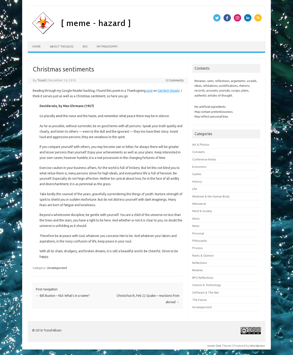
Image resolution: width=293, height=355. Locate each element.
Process (197, 248)
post (149, 90)
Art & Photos (200, 144)
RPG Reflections (202, 277)
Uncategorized (57, 267)
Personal (198, 233)
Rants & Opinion (203, 255)
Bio (85, 46)
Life (194, 188)
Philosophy (199, 240)
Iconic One (214, 345)
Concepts (198, 151)
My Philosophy (107, 46)
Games (196, 174)
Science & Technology (206, 285)
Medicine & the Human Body (210, 196)
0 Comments (175, 80)
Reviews (197, 270)
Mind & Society (202, 211)
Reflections (199, 262)
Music (196, 218)
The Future (199, 299)
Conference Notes (204, 159)
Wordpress (257, 345)
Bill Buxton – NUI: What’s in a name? (63, 295)
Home (36, 46)
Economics (199, 166)
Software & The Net (205, 292)
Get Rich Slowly (169, 90)
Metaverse (199, 203)
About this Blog (62, 46)
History (197, 181)
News (196, 225)
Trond (41, 80)
